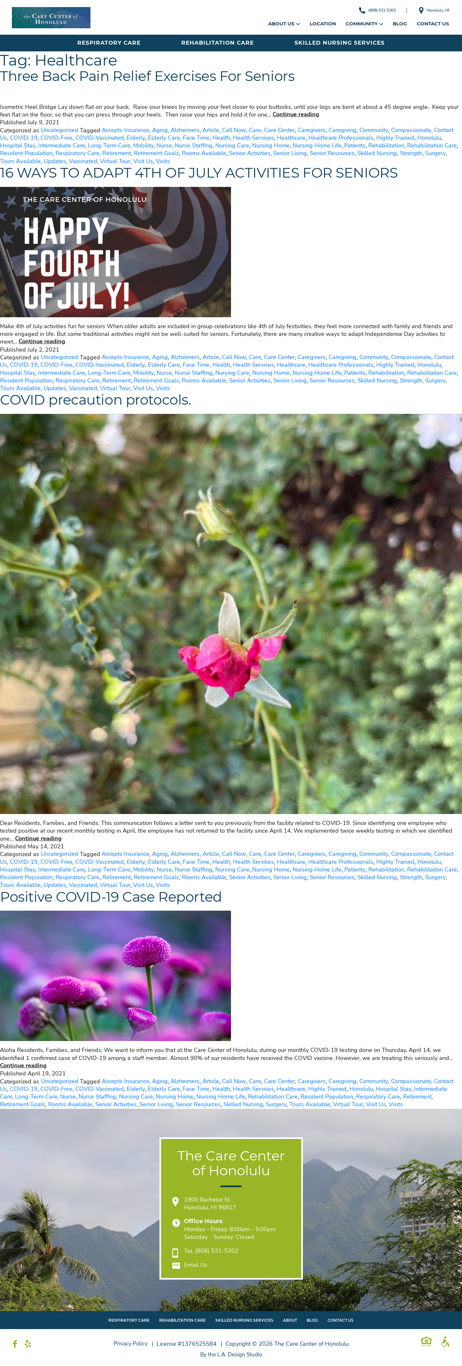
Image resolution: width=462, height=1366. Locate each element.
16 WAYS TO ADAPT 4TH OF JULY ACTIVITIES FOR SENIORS (217, 173)
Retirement (116, 153)
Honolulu (429, 138)
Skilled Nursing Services (340, 42)
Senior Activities (249, 153)
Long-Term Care (109, 146)
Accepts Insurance (125, 130)
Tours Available (20, 161)
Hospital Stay (17, 146)
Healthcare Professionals (340, 138)
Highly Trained (395, 138)
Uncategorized (59, 130)
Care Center (279, 130)
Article (210, 130)
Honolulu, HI (431, 10)
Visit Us (143, 161)
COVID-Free (56, 138)
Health (221, 138)
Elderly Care (164, 138)
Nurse (164, 146)
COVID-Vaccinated (99, 138)
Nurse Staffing (193, 146)
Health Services (253, 138)
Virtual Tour (115, 161)
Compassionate (411, 130)
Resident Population (26, 153)
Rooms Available (204, 153)
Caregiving (342, 130)
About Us (284, 24)
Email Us (195, 1265)
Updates (55, 161)
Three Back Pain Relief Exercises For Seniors (160, 77)
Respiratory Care (109, 42)
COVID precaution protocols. (104, 400)
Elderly (136, 138)
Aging (160, 130)
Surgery (435, 153)
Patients (354, 146)
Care (255, 130)
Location (323, 24)
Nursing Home (271, 146)
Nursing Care (232, 146)
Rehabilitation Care (217, 42)
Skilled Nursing (377, 153)
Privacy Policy (130, 1344)
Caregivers (312, 130)
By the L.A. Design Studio (231, 1355)
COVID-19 (24, 138)
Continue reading (296, 114)
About (290, 1320)
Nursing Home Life (317, 146)
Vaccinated (83, 161)
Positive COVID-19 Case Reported (121, 898)
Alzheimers (185, 130)
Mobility (143, 146)
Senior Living (290, 153)
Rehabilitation (386, 146)
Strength (411, 153)
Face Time (196, 138)
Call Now (234, 130)
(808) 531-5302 (367, 10)
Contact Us (433, 24)
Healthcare (291, 138)
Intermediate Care (61, 146)
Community (364, 24)
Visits (163, 161)
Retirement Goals (156, 153)
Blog (400, 24)
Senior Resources (332, 153)
